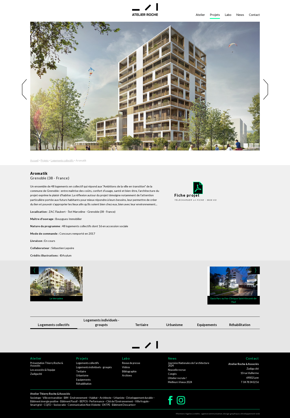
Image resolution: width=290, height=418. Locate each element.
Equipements (207, 325)
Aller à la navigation (16, 2)
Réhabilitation (239, 325)
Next (264, 89)
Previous (25, 89)
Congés (172, 373)
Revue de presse (131, 363)
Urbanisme (174, 325)
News (240, 14)
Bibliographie (129, 371)
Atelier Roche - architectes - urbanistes (145, 9)
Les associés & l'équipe (42, 369)
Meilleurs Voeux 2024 (180, 382)
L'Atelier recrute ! (177, 378)
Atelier (200, 14)
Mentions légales (184, 413)
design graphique (231, 413)
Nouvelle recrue (177, 369)
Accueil (34, 160)
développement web (250, 413)
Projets (215, 14)
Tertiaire (141, 325)
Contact (254, 14)
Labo (228, 14)
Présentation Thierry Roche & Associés (46, 364)
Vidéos (126, 367)
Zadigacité (36, 373)
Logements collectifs (62, 160)
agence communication (211, 413)
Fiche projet (203, 185)
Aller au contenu (14, 6)
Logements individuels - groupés (101, 322)
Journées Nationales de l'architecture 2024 (188, 364)
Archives (127, 375)
